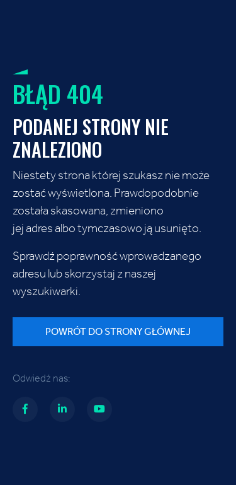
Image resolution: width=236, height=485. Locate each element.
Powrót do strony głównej (118, 332)
